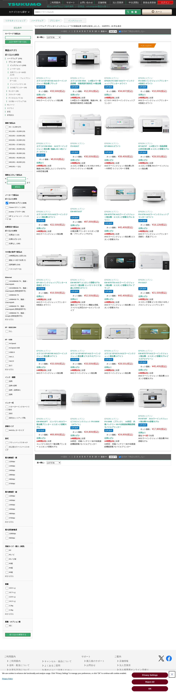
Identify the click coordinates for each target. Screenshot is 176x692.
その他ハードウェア (17, 101)
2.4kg (9, 610)
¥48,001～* (13, 166)
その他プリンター (18, 87)
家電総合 (10, 115)
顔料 (9, 394)
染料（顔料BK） (14, 390)
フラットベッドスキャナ (17, 442)
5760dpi (10, 483)
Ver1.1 (10, 357)
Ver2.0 (10, 361)
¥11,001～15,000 (15, 131)
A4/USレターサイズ (15, 430)
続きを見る (9, 319)
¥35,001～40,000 (15, 158)
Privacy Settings (150, 675)
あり (9, 365)
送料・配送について (18, 665)
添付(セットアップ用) (16, 418)
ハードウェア (37, 20)
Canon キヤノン (15, 207)
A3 (8, 550)
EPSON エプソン (16, 203)
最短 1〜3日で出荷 (16, 260)
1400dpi (10, 500)
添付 (9, 413)
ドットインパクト (18, 84)
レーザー (15, 69)
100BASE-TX (12, 295)
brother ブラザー (15, 212)
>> (105, 31)
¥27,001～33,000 (15, 149)
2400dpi (10, 470)
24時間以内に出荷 (16, 256)
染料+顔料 (11, 385)
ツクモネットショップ (15, 20)
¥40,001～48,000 (15, 162)
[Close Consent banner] (172, 674)
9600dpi (10, 538)
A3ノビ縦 (11, 559)
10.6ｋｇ (11, 588)
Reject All (149, 682)
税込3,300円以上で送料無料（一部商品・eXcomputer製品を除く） (79, 6)
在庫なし (13, 243)
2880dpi (10, 475)
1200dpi (10, 461)
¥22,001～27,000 (15, 144)
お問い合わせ (86, 2)
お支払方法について (18, 670)
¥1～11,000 (13, 127)
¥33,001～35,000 (15, 153)
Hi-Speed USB (13, 348)
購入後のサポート (94, 661)
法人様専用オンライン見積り (133, 670)
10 (96, 31)
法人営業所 (118, 2)
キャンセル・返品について (57, 661)
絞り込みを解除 (12, 55)
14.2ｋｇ (11, 601)
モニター (14, 91)
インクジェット (75, 20)
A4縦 (9, 568)
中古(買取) (134, 2)
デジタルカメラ (16, 98)
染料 (9, 381)
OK (149, 689)
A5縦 (9, 572)
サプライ (10, 108)
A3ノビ (10, 554)
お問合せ (90, 665)
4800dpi (10, 479)
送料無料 (13, 264)
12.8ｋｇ (11, 597)
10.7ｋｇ (11, 592)
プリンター (55, 20)
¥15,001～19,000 (15, 136)
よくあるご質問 (51, 665)
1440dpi (10, 466)
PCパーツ (11, 105)
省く (9, 625)
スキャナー (14, 94)
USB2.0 (10, 352)
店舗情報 (102, 2)
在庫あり (12, 235)
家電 (9, 112)
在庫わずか (13, 239)
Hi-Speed (11, 343)
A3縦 (9, 563)
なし (9, 331)
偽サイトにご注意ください (57, 670)
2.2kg (9, 605)
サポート (70, 2)
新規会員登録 (149, 2)
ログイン (165, 2)
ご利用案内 (55, 2)
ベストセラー (13, 269)
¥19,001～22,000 (15, 140)
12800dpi (11, 533)
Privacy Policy (7, 679)
